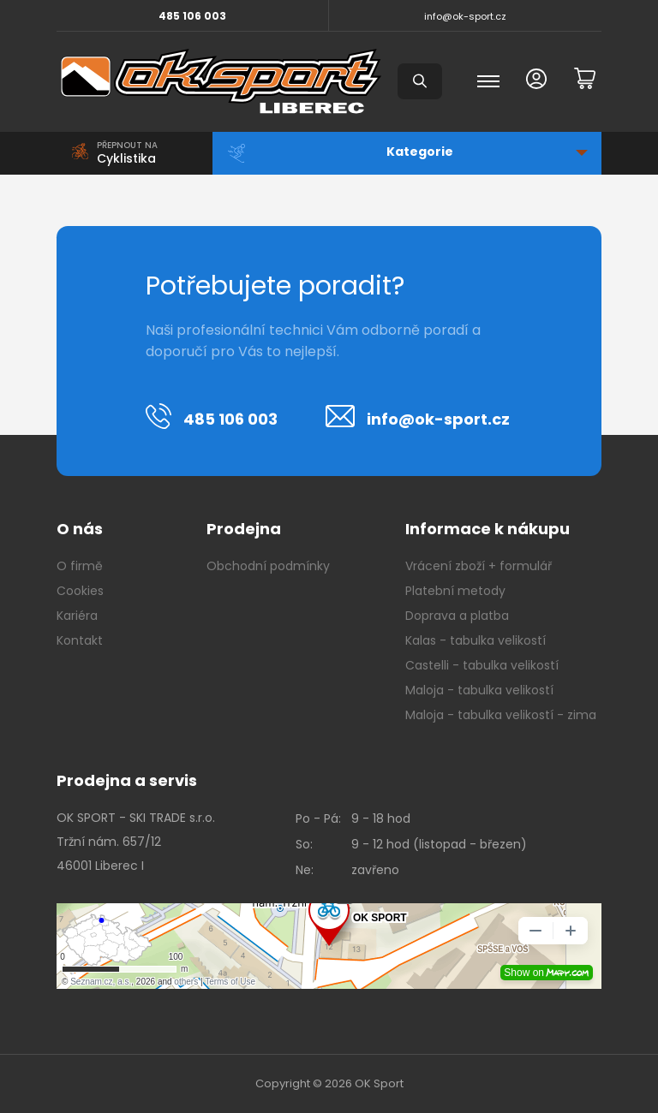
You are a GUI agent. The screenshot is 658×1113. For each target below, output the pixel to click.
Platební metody (455, 590)
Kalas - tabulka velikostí (475, 640)
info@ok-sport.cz (465, 16)
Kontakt (80, 640)
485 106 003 (192, 16)
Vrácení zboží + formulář (478, 565)
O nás (80, 528)
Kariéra (77, 615)
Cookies (80, 590)
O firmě (80, 565)
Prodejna (243, 528)
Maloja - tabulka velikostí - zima (500, 714)
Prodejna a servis (127, 780)
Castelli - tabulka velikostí (482, 665)
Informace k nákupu (487, 528)
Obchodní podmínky (268, 565)
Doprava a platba (457, 615)
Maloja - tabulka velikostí (479, 690)
